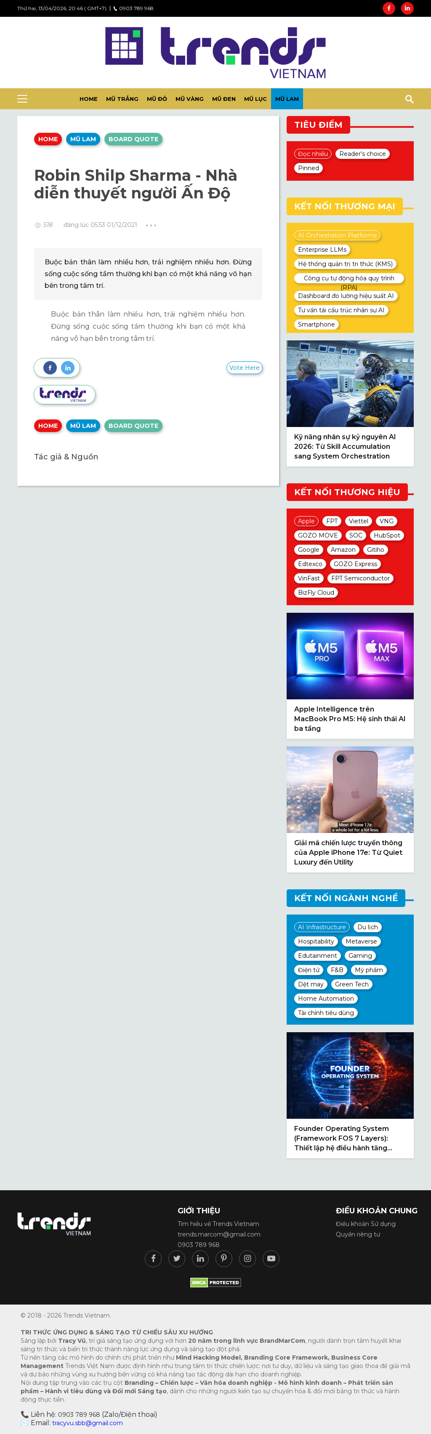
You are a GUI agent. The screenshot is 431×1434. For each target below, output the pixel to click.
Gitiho (375, 550)
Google (308, 550)
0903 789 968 (134, 8)
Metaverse (361, 941)
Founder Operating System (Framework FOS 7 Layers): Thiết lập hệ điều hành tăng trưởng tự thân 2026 (341, 1139)
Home (48, 139)
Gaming (360, 956)
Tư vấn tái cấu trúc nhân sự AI (341, 310)
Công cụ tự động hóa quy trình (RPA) (349, 278)
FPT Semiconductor (360, 578)
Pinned (308, 168)
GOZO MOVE (318, 535)
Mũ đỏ (157, 98)
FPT (332, 521)
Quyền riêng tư (358, 1234)
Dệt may (311, 984)
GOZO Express (355, 564)
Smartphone (316, 324)
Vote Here (244, 368)
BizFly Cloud (316, 592)
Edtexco (310, 564)
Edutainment (317, 956)
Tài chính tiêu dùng (326, 1013)
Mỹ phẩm (369, 970)
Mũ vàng (190, 98)
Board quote (133, 139)
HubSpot (387, 535)
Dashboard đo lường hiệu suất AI (346, 296)
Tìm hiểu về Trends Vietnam (218, 1224)
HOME (89, 98)
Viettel (358, 521)
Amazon (343, 550)
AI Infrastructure (322, 927)
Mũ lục (255, 98)
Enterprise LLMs (322, 249)
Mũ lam (287, 98)
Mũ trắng (122, 98)
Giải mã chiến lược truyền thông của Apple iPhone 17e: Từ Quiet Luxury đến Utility (348, 852)
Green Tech (352, 984)
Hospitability (316, 941)
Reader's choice (362, 154)
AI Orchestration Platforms (337, 235)
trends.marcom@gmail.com (219, 1234)
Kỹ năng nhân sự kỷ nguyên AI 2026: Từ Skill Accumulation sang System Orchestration (345, 446)
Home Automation (326, 998)
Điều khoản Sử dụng (366, 1224)
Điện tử (308, 970)
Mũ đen (224, 98)
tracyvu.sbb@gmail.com (87, 1423)
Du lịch (367, 927)
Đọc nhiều (313, 154)
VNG (387, 521)
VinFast (309, 578)
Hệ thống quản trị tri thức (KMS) (345, 264)
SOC (355, 535)
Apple (306, 521)
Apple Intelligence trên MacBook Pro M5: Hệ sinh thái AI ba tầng (350, 719)
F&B (337, 970)
